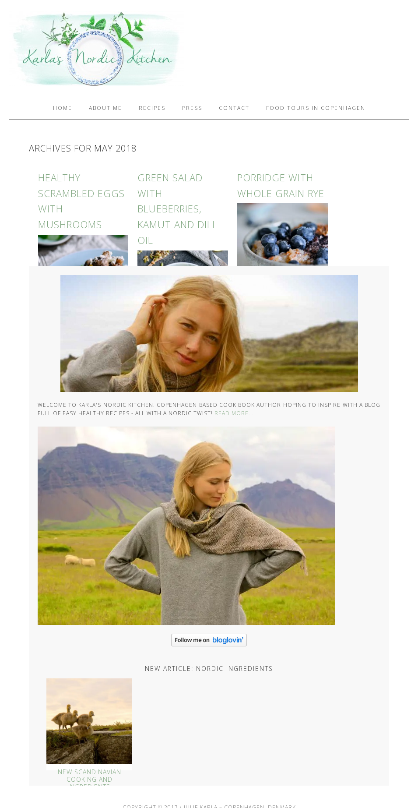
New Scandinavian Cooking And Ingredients (89, 779)
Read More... (234, 413)
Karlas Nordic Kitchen (92, 48)
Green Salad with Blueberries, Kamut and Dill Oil (177, 209)
